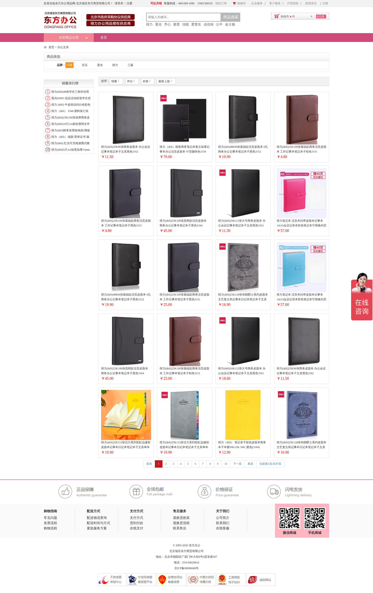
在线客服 (222, 528)
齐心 (167, 24)
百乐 (85, 65)
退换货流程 (181, 523)
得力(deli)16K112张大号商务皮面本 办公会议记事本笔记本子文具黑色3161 (241, 223)
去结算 (320, 16)
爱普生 (196, 24)
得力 (149, 24)
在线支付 (136, 528)
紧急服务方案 (97, 528)
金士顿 (230, 24)
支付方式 (136, 518)
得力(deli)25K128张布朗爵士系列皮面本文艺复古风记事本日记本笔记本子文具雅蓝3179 (301, 445)
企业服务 (257, 3)
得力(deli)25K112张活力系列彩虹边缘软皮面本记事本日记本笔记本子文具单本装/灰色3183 (184, 445)
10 (225, 463)
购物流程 (50, 528)
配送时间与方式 (98, 523)
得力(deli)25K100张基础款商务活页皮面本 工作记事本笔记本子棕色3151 (301, 149)
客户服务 (275, 3)
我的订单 (221, 3)
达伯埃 (209, 24)
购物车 (239, 3)
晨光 (158, 24)
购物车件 (288, 16)
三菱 (130, 65)
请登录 (119, 3)
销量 (115, 81)
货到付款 (136, 523)
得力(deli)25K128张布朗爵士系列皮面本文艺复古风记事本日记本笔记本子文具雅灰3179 (243, 297)
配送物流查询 (97, 518)
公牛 (219, 24)
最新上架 (165, 81)
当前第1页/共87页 (270, 463)
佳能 (185, 24)
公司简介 (222, 518)
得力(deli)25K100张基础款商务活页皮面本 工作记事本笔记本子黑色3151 (126, 223)
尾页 (250, 463)
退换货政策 (181, 518)
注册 (129, 3)
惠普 (176, 24)
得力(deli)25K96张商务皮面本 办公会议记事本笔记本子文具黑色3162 (125, 149)
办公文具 (63, 47)
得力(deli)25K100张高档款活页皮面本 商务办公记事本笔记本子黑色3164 (183, 223)
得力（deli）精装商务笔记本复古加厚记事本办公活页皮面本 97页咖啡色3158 (185, 149)
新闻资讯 (311, 3)
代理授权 (293, 3)
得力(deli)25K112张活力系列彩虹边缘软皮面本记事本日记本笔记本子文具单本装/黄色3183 (126, 445)
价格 (147, 81)
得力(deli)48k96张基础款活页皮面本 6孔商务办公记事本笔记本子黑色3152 (243, 149)
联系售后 (179, 528)
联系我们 (222, 523)
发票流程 (50, 523)
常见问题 (50, 518)
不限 (69, 65)
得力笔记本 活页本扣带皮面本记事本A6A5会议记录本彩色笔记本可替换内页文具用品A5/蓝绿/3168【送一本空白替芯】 (301, 297)
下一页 (237, 463)
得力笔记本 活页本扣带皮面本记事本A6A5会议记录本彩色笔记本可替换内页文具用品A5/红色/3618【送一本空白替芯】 (301, 223)
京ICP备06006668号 (186, 568)
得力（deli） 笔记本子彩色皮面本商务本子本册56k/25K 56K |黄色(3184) (242, 445)
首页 (103, 37)
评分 (131, 81)
